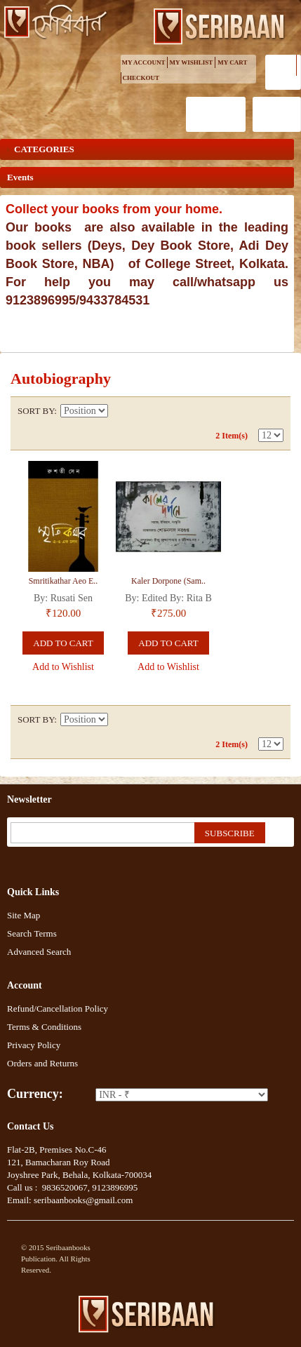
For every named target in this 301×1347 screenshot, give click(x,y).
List (272, 411)
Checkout (141, 77)
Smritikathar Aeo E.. (63, 581)
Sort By (36, 411)
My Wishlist (191, 62)
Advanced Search (39, 951)
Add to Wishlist (63, 667)
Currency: (35, 1094)
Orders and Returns (42, 1063)
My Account (144, 62)
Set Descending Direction (120, 411)
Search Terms (32, 933)
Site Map (23, 915)
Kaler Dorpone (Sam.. (168, 581)
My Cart (232, 62)
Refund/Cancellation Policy (57, 1008)
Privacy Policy (33, 1045)
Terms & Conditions (44, 1026)
